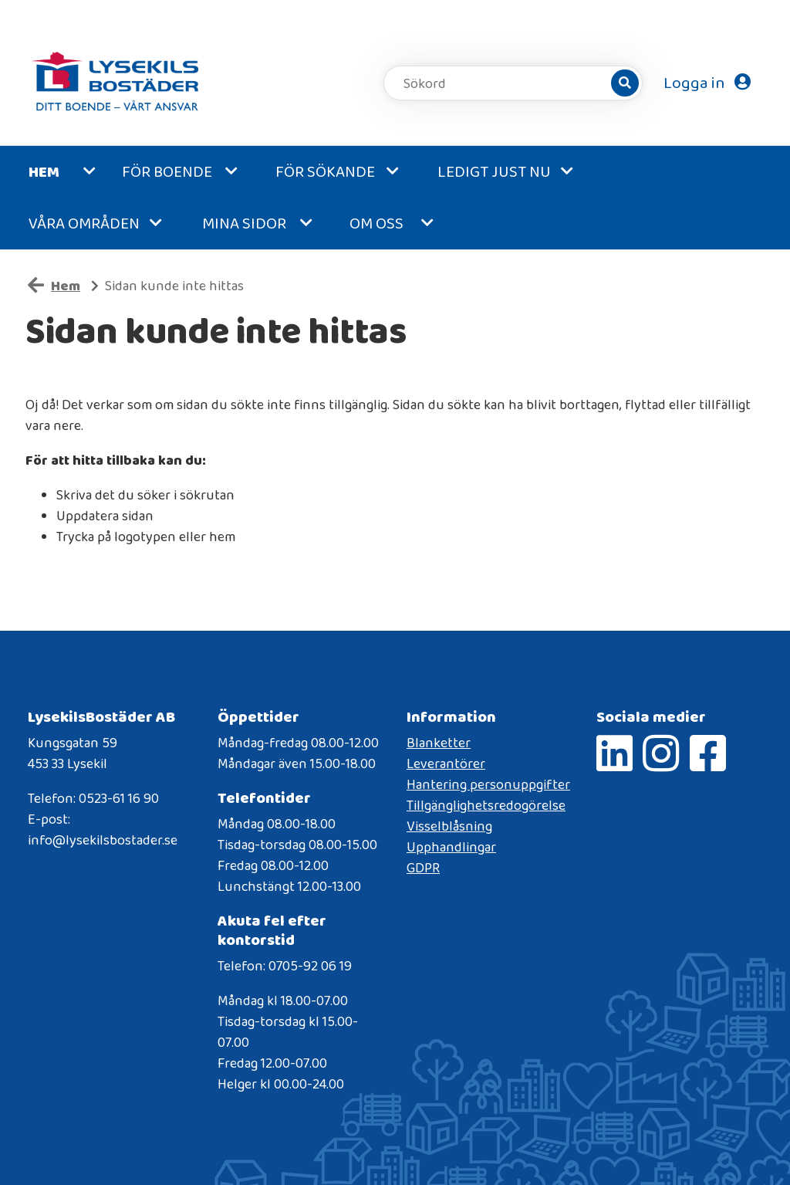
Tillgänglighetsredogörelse (486, 805)
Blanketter (439, 743)
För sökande (325, 171)
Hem (44, 171)
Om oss (376, 223)
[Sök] (625, 82)
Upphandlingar (451, 847)
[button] (94, 172)
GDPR (423, 868)
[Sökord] (506, 83)
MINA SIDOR (244, 223)
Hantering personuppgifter (488, 784)
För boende (167, 171)
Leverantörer (446, 763)
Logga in (707, 82)
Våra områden (84, 223)
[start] (116, 83)
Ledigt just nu (494, 171)
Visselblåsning (449, 826)
